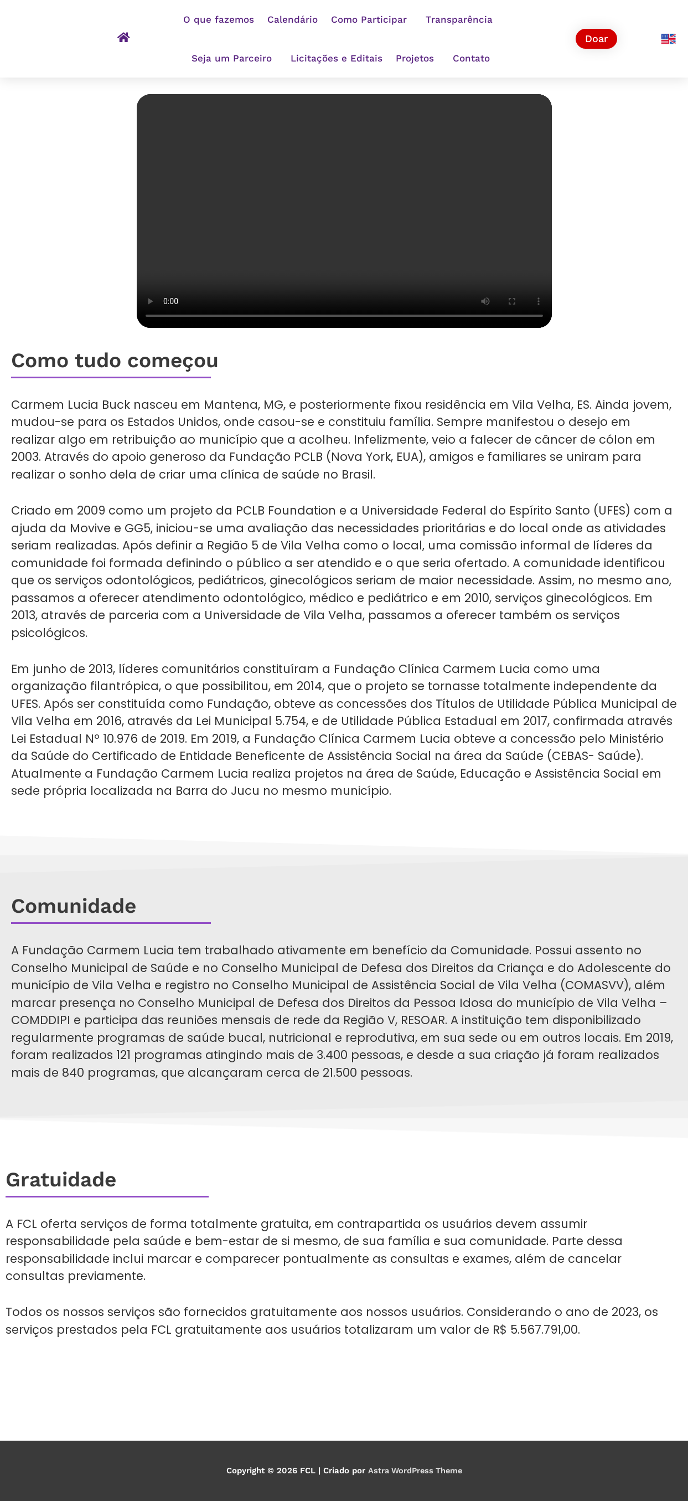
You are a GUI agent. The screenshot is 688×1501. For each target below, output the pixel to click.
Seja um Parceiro (234, 58)
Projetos (417, 58)
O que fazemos (218, 19)
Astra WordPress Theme (414, 1471)
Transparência (462, 19)
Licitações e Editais (336, 58)
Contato (471, 58)
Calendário (292, 19)
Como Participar (371, 19)
